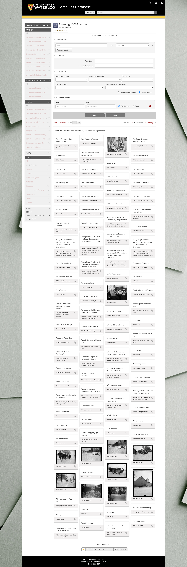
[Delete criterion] (151, 44)
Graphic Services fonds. (35, 46)
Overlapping (124, 106)
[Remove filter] (66, 30)
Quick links (162, 3)
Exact (135, 106)
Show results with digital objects (93, 131)
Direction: (139, 123)
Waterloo (29, 182)
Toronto (29, 199)
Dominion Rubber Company (37, 139)
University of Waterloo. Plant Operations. (42, 114)
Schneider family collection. (37, 54)
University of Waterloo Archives (38, 93)
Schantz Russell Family (35, 122)
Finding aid (126, 76)
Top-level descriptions (127, 92)
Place (28, 157)
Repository (89, 61)
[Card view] (74, 122)
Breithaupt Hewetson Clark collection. (41, 71)
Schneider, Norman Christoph (38, 143)
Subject (29, 208)
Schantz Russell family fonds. (37, 50)
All (27, 33)
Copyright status (61, 84)
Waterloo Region (32, 178)
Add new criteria (64, 50)
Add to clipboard (75, 146)
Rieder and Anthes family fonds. (39, 63)
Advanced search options (104, 35)
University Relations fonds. (36, 75)
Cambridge (30, 195)
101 (116, 549)
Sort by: (126, 123)
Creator (30, 102)
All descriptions (145, 92)
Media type (31, 219)
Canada (29, 170)
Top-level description (85, 66)
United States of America (36, 190)
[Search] (127, 12)
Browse (89, 12)
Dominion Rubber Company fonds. (39, 67)
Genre (28, 211)
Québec (29, 203)
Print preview (59, 122)
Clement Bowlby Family (35, 147)
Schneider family (32, 127)
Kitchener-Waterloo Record (36, 110)
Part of (29, 29)
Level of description (35, 215)
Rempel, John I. (32, 131)
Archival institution (35, 80)
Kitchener (30, 186)
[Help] (149, 106)
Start (57, 103)
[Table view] (79, 122)
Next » (123, 549)
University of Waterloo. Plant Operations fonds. (44, 42)
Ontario (29, 174)
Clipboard (150, 3)
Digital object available (96, 76)
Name (28, 152)
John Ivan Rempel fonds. (35, 59)
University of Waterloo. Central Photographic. (44, 118)
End (87, 103)
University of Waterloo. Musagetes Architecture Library (48, 97)
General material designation (115, 84)
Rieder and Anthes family (36, 135)
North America (31, 165)
